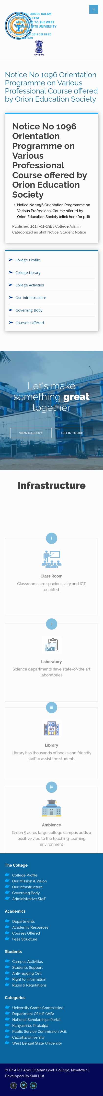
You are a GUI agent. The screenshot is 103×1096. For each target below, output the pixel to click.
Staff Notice (49, 232)
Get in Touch (72, 433)
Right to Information (29, 979)
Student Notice (73, 232)
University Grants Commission (37, 1008)
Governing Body (29, 310)
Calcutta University (28, 1037)
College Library (28, 272)
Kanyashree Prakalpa (30, 1025)
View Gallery (30, 433)
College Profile (27, 259)
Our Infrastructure (30, 297)
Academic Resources (30, 927)
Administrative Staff (29, 899)
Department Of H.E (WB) (33, 1014)
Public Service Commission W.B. (39, 1031)
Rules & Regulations (29, 985)
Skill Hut (37, 1076)
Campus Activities (27, 961)
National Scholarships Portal (36, 1020)
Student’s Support (27, 967)
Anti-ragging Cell (27, 973)
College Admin (68, 226)
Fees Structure (24, 939)
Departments (23, 921)
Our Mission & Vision (29, 881)
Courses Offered (29, 322)
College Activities (29, 284)
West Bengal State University (37, 1043)
